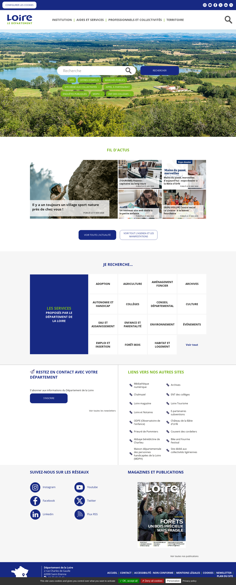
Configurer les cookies (19, 4)
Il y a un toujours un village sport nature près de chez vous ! (65, 206)
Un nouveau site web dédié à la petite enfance (136, 212)
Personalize (173, 581)
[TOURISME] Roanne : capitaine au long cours (133, 182)
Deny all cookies (152, 581)
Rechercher (159, 70)
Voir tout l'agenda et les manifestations (139, 234)
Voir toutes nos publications (184, 554)
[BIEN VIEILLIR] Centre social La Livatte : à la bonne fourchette (180, 210)
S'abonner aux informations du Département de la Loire (62, 388)
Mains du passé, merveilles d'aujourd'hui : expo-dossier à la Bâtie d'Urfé (180, 180)
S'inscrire (48, 396)
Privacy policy (190, 581)
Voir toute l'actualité (97, 233)
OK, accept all (128, 581)
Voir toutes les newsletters (102, 408)
